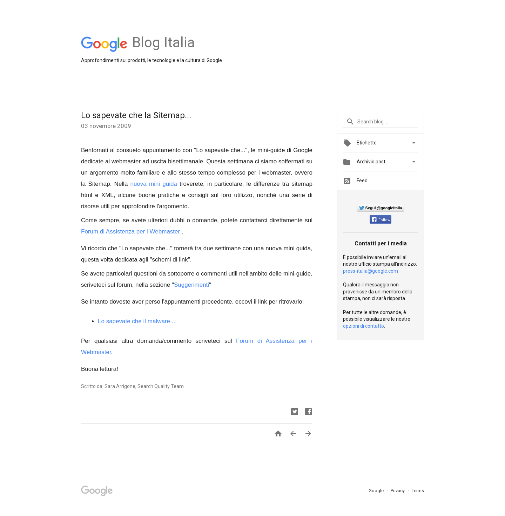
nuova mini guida (153, 184)
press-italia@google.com (370, 271)
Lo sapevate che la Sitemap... (136, 115)
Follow (381, 220)
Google (377, 490)
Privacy (398, 490)
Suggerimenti (191, 284)
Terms (418, 490)
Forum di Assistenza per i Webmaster (130, 231)
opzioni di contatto (363, 326)
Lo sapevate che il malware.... (137, 321)
